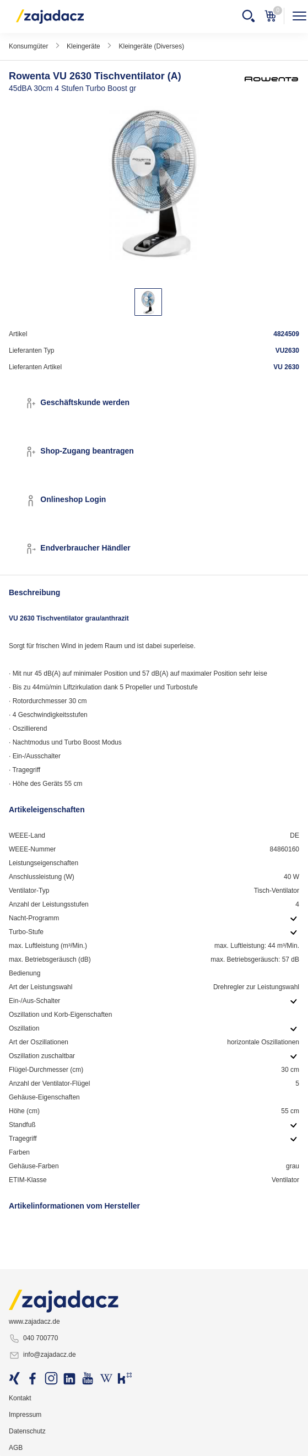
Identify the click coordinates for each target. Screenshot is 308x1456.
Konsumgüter (28, 46)
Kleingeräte (83, 46)
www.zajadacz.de (34, 1321)
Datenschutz (27, 1431)
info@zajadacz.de (42, 1355)
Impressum (25, 1415)
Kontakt (20, 1398)
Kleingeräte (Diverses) (151, 46)
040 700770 (33, 1338)
